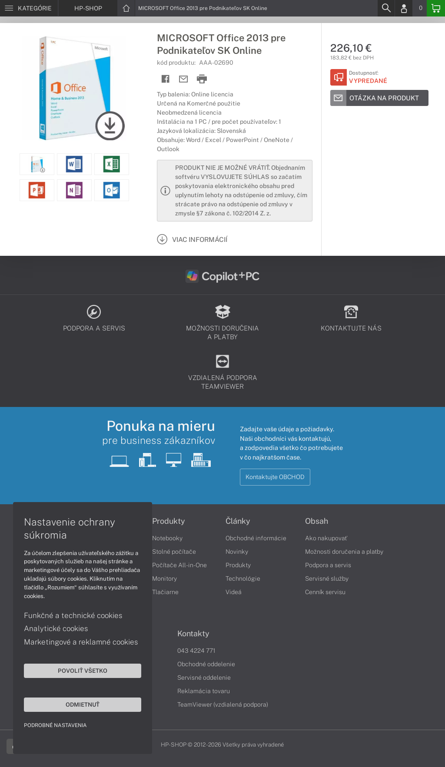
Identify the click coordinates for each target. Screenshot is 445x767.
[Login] (403, 8)
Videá (234, 591)
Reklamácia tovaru (203, 691)
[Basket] (436, 8)
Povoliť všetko (82, 670)
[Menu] (29, 8)
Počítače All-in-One (179, 565)
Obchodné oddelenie (206, 664)
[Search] (386, 8)
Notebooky (167, 538)
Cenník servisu (325, 591)
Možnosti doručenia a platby (344, 551)
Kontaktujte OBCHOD (275, 476)
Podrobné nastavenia (55, 725)
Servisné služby (327, 578)
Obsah (316, 521)
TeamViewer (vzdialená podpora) (222, 704)
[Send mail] (183, 79)
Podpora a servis (328, 565)
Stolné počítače (174, 551)
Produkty (168, 521)
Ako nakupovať (326, 538)
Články (238, 521)
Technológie (243, 578)
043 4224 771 (196, 650)
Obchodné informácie (256, 538)
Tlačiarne (165, 591)
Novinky (237, 551)
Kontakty (193, 634)
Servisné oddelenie (204, 677)
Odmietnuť (83, 704)
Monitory (164, 578)
